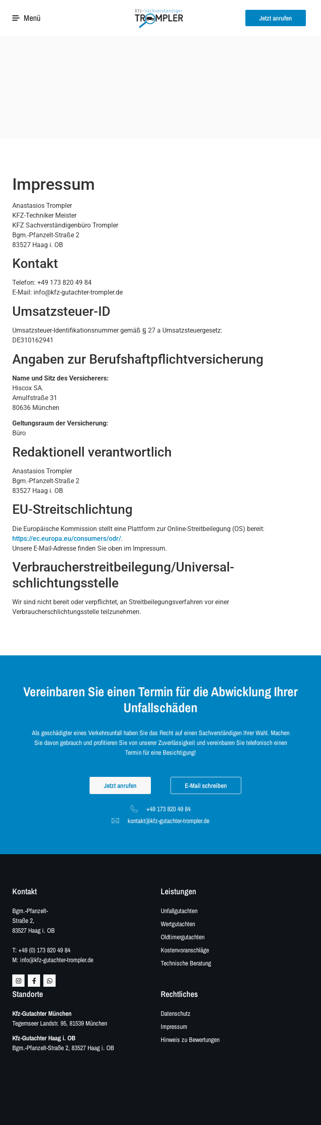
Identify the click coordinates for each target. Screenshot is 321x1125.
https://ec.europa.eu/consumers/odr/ (66, 538)
